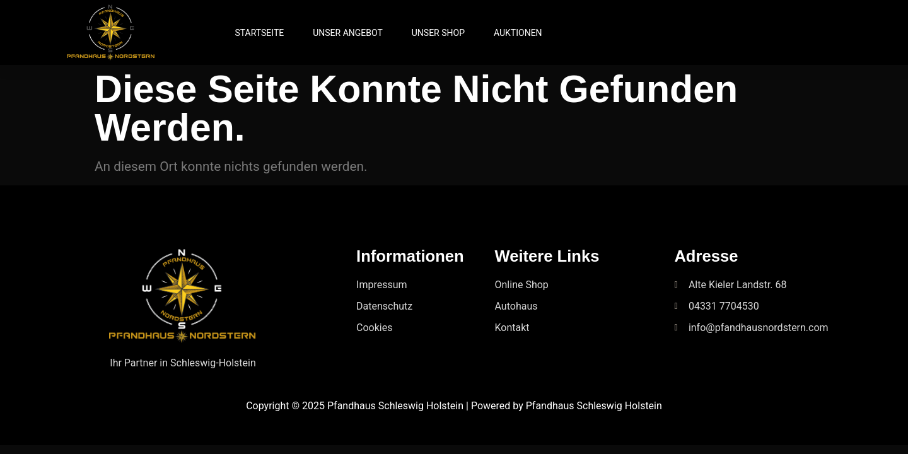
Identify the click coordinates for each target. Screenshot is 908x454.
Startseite (259, 33)
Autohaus (516, 306)
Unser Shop (438, 33)
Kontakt (512, 328)
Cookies (374, 328)
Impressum (381, 285)
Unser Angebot (348, 33)
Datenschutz (384, 306)
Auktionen (518, 33)
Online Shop (522, 285)
